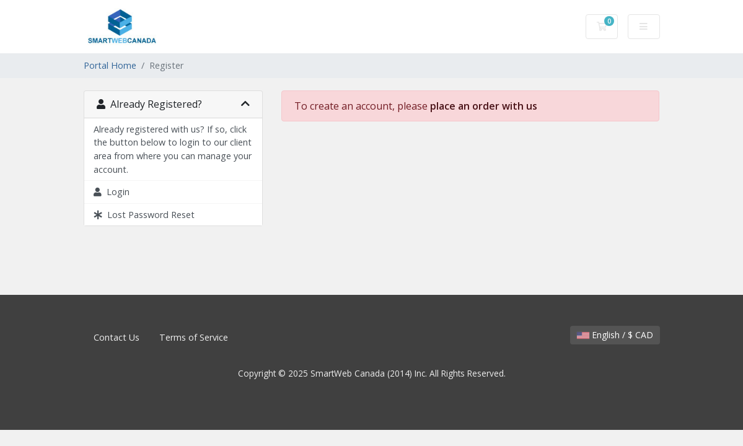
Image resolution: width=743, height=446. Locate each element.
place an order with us (483, 106)
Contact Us (116, 337)
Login (112, 192)
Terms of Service (193, 337)
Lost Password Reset (144, 215)
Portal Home (110, 65)
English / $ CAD (615, 335)
